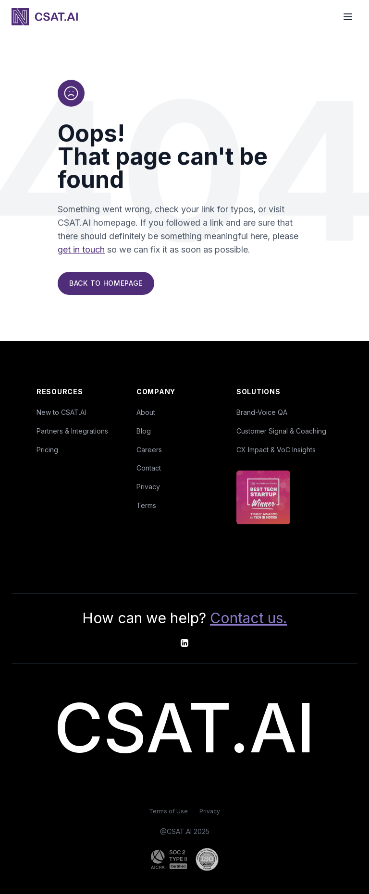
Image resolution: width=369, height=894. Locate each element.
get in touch (81, 251)
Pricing (47, 450)
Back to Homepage (106, 284)
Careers (149, 450)
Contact (148, 468)
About (145, 412)
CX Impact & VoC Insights (276, 450)
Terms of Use (168, 811)
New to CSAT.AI (61, 412)
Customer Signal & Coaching (281, 431)
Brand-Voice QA (261, 412)
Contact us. (248, 618)
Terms (146, 505)
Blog (143, 431)
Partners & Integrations (72, 431)
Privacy (148, 487)
